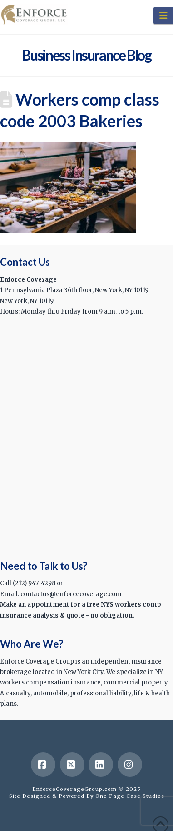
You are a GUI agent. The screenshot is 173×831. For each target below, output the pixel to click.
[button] (163, 15)
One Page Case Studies (129, 796)
